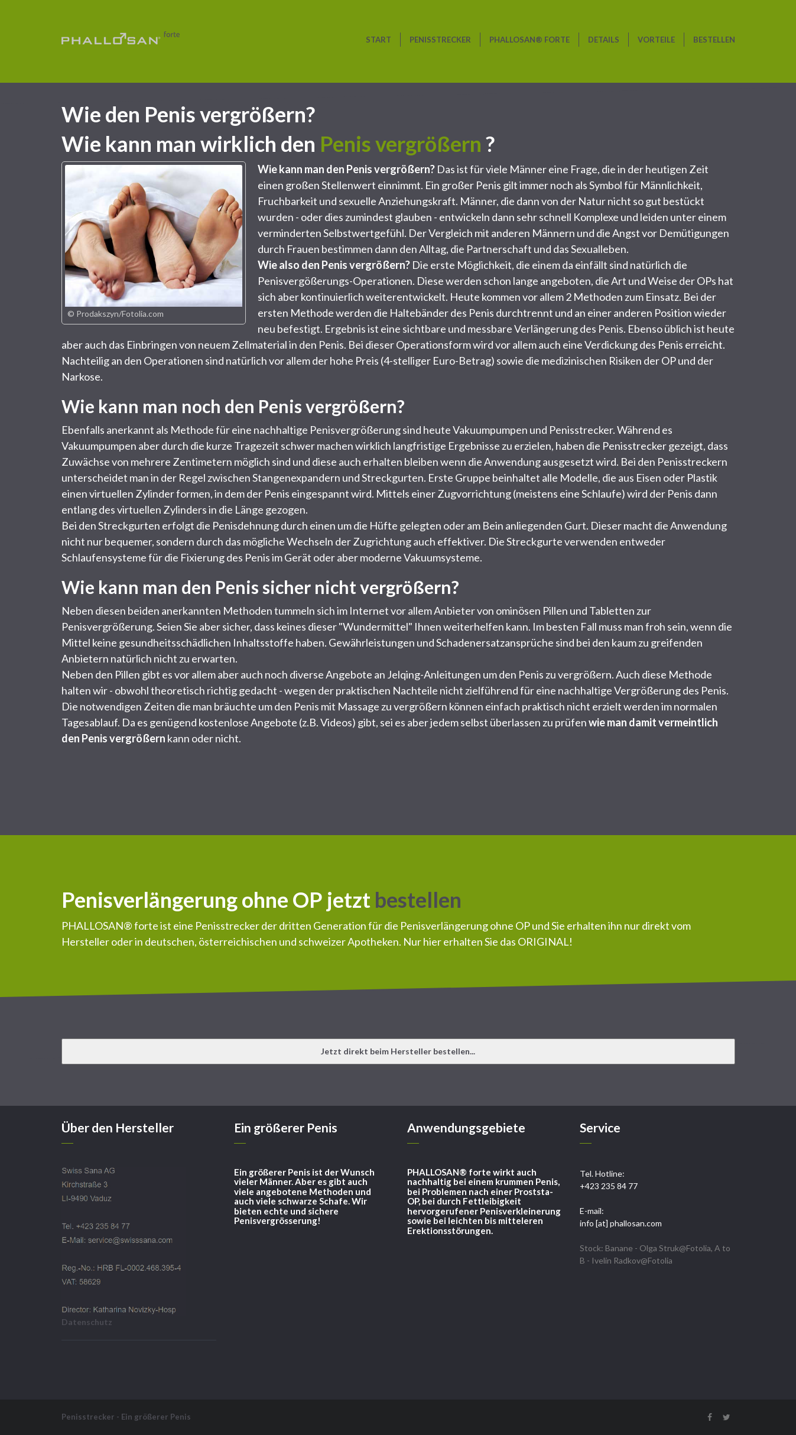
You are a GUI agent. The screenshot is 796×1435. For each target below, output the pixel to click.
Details (603, 39)
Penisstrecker (440, 39)
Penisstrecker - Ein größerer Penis (126, 1416)
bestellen (714, 39)
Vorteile (656, 39)
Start (378, 39)
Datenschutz (86, 1322)
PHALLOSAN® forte (529, 39)
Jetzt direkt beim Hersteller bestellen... (398, 1051)
